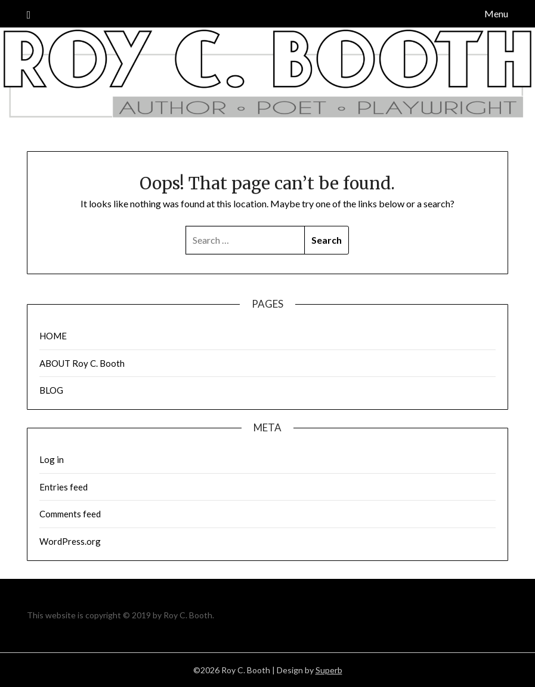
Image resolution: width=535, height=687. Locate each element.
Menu (496, 13)
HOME (53, 335)
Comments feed (70, 513)
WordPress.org (70, 541)
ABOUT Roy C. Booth (82, 363)
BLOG (51, 390)
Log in (51, 459)
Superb (329, 670)
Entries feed (63, 486)
